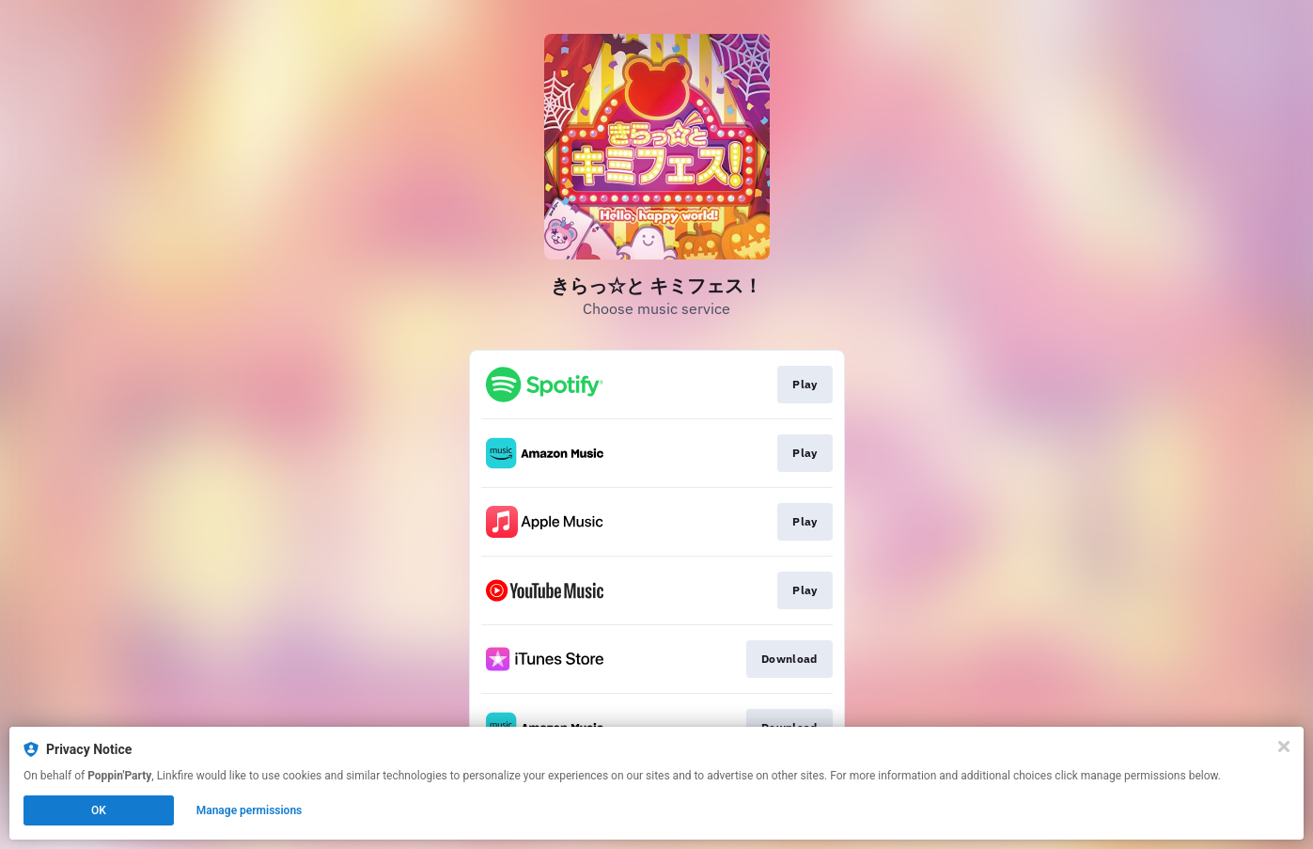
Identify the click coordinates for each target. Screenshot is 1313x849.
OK (98, 810)
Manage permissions (249, 810)
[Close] (1284, 746)
